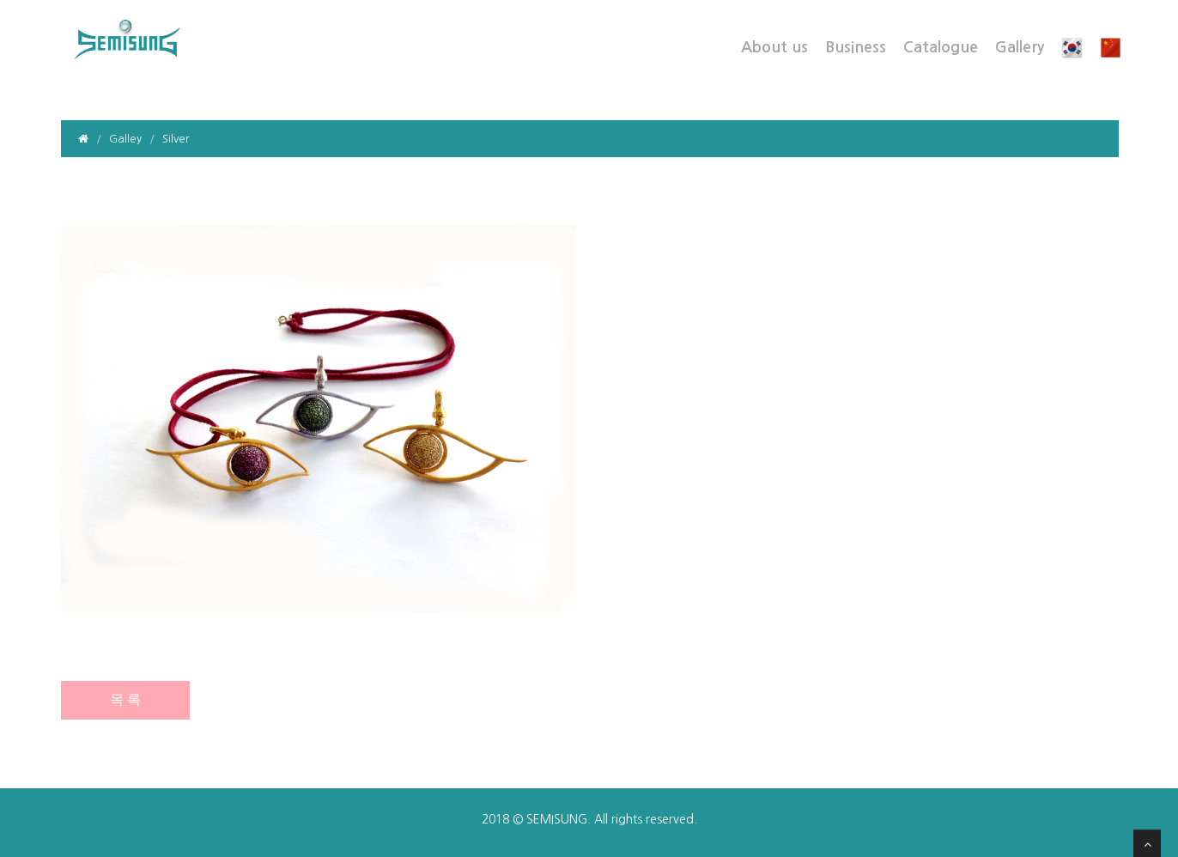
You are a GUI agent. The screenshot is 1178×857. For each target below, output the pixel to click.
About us (774, 47)
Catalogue (940, 47)
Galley (125, 138)
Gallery (1019, 47)
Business (855, 47)
